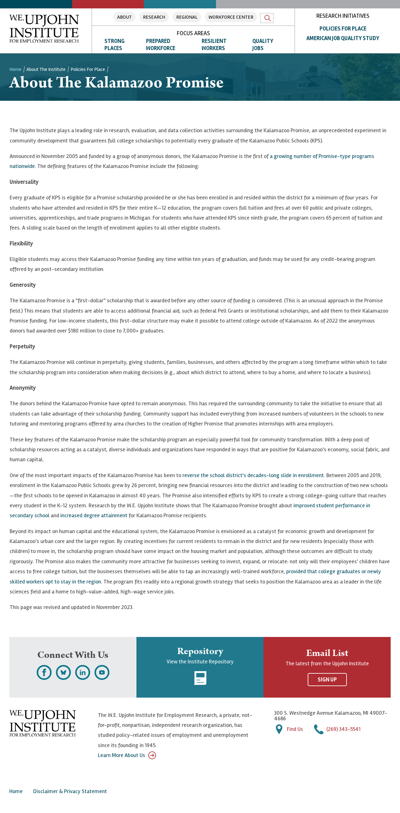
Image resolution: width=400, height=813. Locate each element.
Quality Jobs (262, 45)
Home (15, 69)
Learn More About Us (127, 755)
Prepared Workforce (160, 45)
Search (267, 18)
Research (154, 17)
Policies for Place (343, 28)
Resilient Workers (214, 45)
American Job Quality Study (342, 38)
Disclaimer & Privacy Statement (70, 791)
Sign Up (327, 679)
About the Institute (46, 69)
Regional (186, 17)
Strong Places (114, 45)
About (124, 17)
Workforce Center (231, 17)
